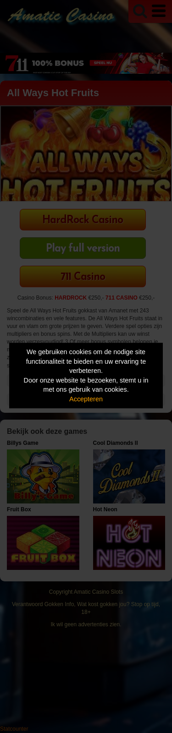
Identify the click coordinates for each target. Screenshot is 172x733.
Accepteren (86, 399)
